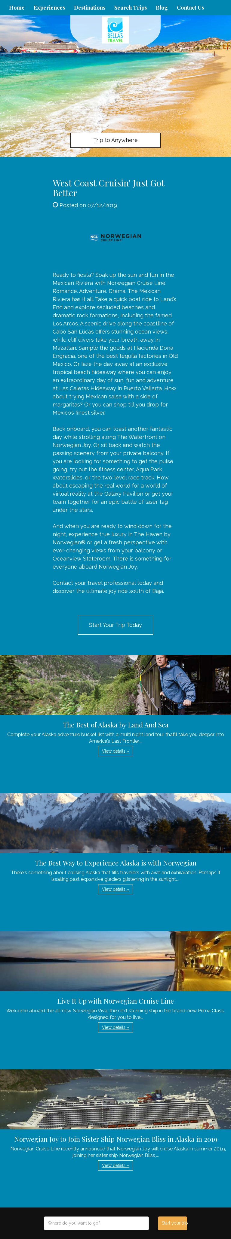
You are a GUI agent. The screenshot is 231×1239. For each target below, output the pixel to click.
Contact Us (190, 7)
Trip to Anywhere (115, 140)
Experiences (49, 7)
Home (17, 7)
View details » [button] (115, 751)
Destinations (89, 7)
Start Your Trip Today (115, 625)
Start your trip (174, 1223)
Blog (162, 7)
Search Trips (130, 7)
